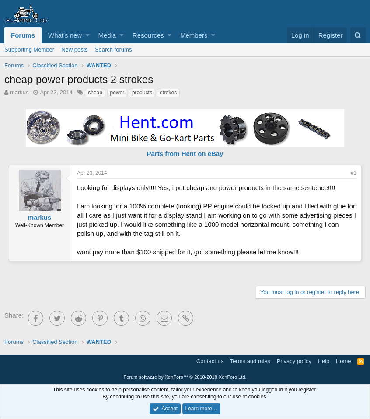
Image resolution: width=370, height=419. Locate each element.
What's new (65, 35)
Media (107, 35)
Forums (23, 35)
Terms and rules (250, 361)
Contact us (209, 361)
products (142, 93)
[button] (88, 35)
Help (324, 361)
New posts (74, 49)
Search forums (113, 49)
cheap (95, 93)
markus (19, 92)
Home (343, 361)
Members (194, 35)
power (117, 93)
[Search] (358, 35)
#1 (353, 173)
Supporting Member (29, 49)
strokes (168, 93)
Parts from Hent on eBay (185, 153)
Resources (148, 35)
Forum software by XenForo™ (185, 377)
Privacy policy (294, 361)
